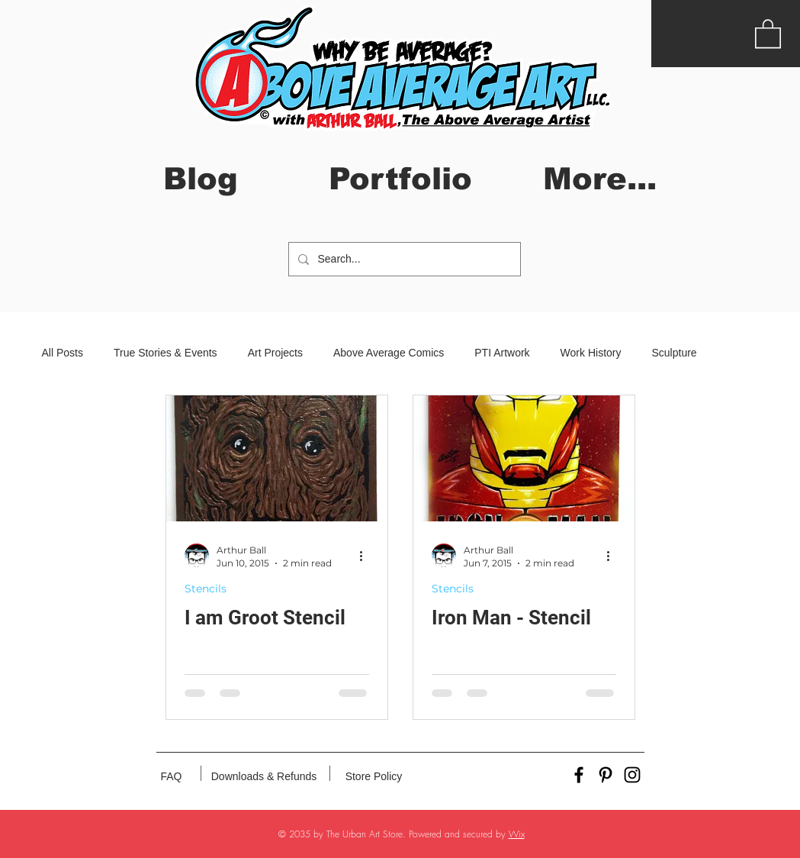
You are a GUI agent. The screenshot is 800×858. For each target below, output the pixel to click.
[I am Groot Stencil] (276, 458)
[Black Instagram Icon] (632, 774)
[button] (768, 33)
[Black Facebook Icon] (579, 774)
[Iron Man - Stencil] (524, 458)
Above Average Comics (388, 353)
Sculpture (673, 353)
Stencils (206, 588)
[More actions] (367, 556)
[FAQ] (171, 777)
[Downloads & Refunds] (264, 777)
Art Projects (275, 353)
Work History (591, 353)
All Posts (62, 353)
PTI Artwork (501, 353)
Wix (517, 833)
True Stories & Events (165, 353)
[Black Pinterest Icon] (605, 774)
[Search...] (403, 259)
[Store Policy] (374, 777)
